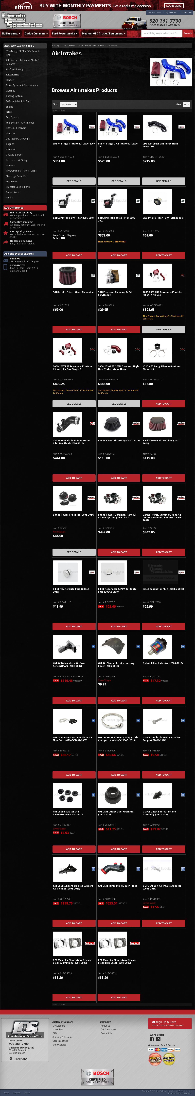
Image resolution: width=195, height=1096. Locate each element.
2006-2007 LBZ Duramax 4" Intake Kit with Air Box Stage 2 (72, 367)
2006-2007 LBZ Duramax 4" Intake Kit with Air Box (162, 293)
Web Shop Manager (183, 1093)
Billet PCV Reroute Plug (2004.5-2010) (71, 590)
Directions (18, 1059)
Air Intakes (12, 74)
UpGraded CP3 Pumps (18, 138)
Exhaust (10, 79)
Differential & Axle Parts (19, 101)
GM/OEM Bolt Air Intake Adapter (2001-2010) (162, 887)
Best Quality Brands (22, 231)
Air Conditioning (14, 69)
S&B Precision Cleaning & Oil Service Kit (115, 293)
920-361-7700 (165, 21)
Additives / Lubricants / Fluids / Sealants (22, 62)
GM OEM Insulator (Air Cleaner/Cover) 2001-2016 (68, 813)
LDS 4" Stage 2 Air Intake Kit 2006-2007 (118, 145)
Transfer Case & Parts (18, 186)
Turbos (10, 197)
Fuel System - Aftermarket (20, 122)
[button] (167, 33)
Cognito (10, 143)
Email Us (15, 258)
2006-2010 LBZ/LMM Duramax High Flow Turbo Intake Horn (118, 367)
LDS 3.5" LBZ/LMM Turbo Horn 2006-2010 (160, 145)
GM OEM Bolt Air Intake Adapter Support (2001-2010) (162, 739)
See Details (74, 181)
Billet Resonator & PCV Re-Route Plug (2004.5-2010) (117, 590)
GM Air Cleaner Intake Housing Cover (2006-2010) (116, 664)
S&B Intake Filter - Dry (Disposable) (163, 218)
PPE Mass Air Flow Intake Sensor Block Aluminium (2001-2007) (72, 961)
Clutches (10, 90)
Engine (9, 106)
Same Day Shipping (21, 222)
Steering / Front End (16, 176)
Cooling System (14, 95)
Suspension (12, 181)
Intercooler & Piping (16, 160)
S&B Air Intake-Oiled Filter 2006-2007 (117, 219)
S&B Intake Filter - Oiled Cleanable (73, 292)
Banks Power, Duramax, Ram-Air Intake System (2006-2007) (117, 516)
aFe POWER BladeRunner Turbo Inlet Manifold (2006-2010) (71, 442)
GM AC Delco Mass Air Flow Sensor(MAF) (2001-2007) (69, 664)
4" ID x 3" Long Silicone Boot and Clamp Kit (162, 367)
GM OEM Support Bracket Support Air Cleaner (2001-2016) (73, 887)
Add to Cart (74, 255)
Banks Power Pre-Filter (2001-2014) (73, 514)
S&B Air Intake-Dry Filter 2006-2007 (73, 218)
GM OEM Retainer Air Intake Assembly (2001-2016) (159, 813)
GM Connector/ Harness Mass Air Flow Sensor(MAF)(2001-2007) (72, 739)
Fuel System (12, 117)
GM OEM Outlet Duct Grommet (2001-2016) (116, 813)
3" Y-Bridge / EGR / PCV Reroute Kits (23, 52)
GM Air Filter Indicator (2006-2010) (163, 663)
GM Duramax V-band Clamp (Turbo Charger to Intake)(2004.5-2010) (118, 739)
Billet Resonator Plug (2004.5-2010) (163, 589)
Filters (9, 111)
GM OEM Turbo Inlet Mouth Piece (117, 886)
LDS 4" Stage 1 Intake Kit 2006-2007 (74, 143)
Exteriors (10, 149)
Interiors (10, 165)
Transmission (13, 192)
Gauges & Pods (14, 154)
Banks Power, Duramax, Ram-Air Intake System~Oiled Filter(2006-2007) (162, 517)
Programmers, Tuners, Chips (21, 170)
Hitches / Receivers (16, 127)
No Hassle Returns (21, 241)
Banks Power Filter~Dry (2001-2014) (119, 440)
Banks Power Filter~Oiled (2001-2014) (161, 442)
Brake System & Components (22, 85)
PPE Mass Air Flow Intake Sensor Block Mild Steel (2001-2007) (117, 961)
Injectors (10, 133)
